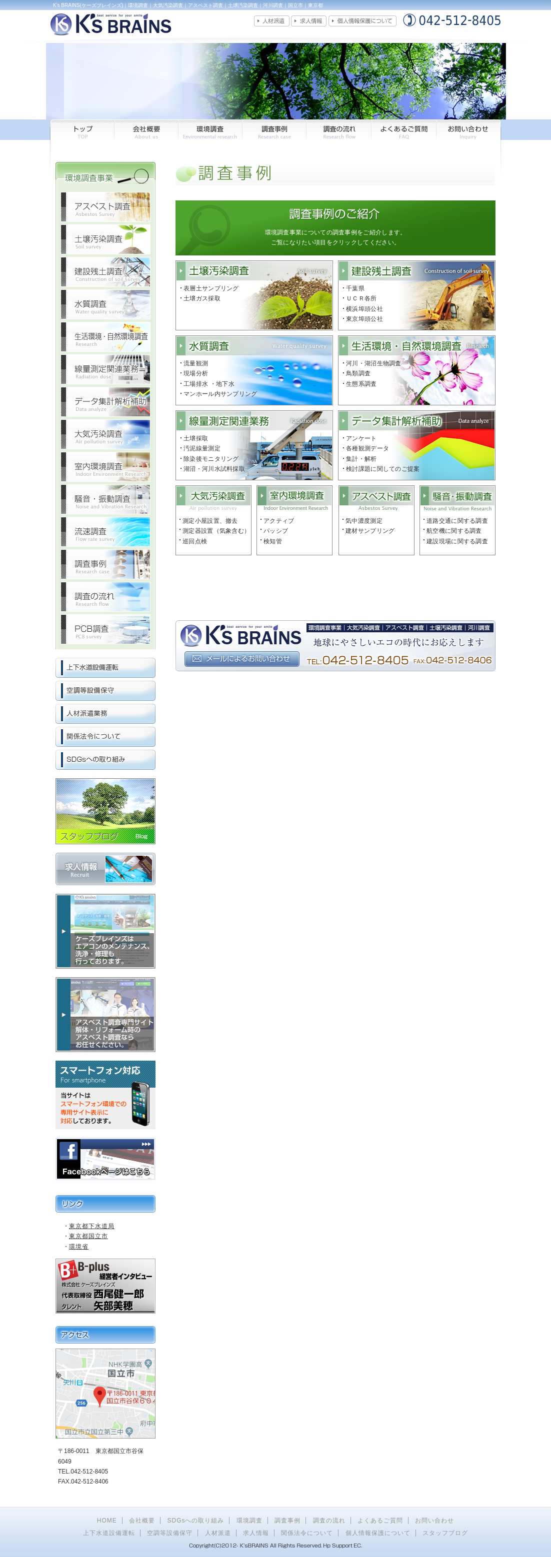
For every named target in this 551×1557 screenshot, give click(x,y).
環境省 (78, 1246)
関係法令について (307, 1533)
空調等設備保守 (169, 1533)
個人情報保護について (378, 1533)
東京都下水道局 (91, 1226)
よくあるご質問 (380, 1520)
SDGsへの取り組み (195, 1520)
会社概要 (142, 1520)
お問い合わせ (434, 1520)
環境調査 (249, 1520)
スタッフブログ (445, 1533)
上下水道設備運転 (109, 1533)
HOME (107, 1520)
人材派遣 (218, 1533)
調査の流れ (329, 1520)
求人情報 (256, 1533)
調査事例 (287, 1520)
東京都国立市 (88, 1236)
